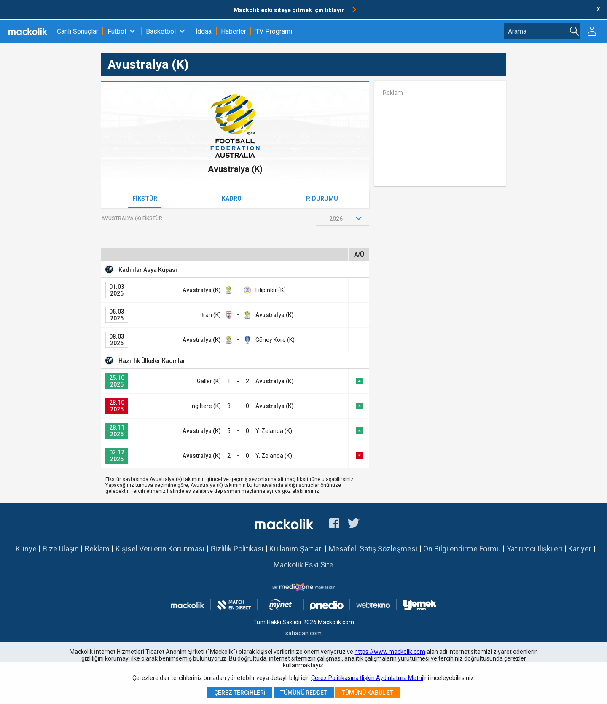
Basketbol (161, 31)
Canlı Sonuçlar (77, 31)
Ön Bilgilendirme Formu (462, 548)
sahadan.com (303, 633)
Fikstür (144, 198)
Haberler (233, 31)
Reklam (97, 548)
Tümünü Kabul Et (367, 692)
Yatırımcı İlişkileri (534, 548)
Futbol (116, 31)
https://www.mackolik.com (390, 651)
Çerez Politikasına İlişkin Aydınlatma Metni (367, 677)
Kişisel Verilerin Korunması (159, 548)
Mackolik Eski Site (303, 564)
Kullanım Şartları (296, 548)
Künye (26, 548)
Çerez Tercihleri (240, 692)
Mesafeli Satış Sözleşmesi (373, 548)
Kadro (232, 198)
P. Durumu (322, 198)
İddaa (204, 31)
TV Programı (273, 31)
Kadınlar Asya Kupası (147, 269)
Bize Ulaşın (61, 548)
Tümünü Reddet (303, 692)
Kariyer (579, 548)
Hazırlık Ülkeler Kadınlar (151, 360)
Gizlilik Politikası (236, 548)
